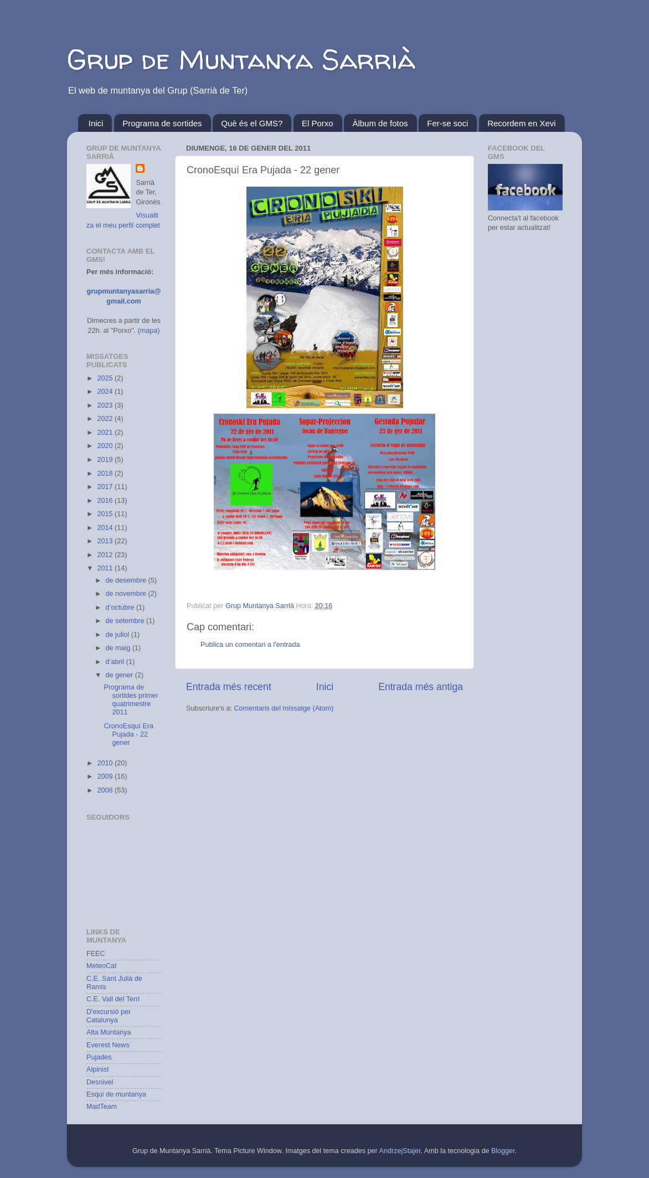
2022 (106, 419)
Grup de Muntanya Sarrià (241, 59)
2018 (106, 473)
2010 (106, 763)
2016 (106, 501)
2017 (106, 487)
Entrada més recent (228, 686)
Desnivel (99, 1082)
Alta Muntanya (108, 1032)
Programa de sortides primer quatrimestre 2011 (131, 699)
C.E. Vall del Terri (113, 999)
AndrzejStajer (400, 1151)
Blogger (503, 1151)
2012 (106, 555)
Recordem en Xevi (521, 123)
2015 (106, 514)
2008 (106, 790)
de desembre (127, 580)
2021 (106, 432)
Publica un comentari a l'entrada (250, 645)
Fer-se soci (447, 123)
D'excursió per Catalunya (108, 1016)
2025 (106, 378)
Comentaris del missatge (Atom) (283, 708)
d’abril (116, 662)
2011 (106, 568)
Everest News (108, 1045)
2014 (106, 528)
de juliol (118, 635)
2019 (106, 460)
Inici (96, 123)
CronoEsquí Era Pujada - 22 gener (128, 734)
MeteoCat (101, 966)
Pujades (99, 1057)
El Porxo (317, 123)
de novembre (127, 594)
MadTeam (101, 1106)
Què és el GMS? (251, 123)
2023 (106, 405)
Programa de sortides (162, 123)
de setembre (126, 621)
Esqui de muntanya (116, 1094)
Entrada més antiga (420, 686)
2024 (106, 391)
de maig (119, 648)
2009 (106, 776)
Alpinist (97, 1069)
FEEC (95, 954)
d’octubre (121, 607)
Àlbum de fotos (380, 123)
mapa (149, 331)
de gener (120, 675)
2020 (106, 446)
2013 (106, 541)
